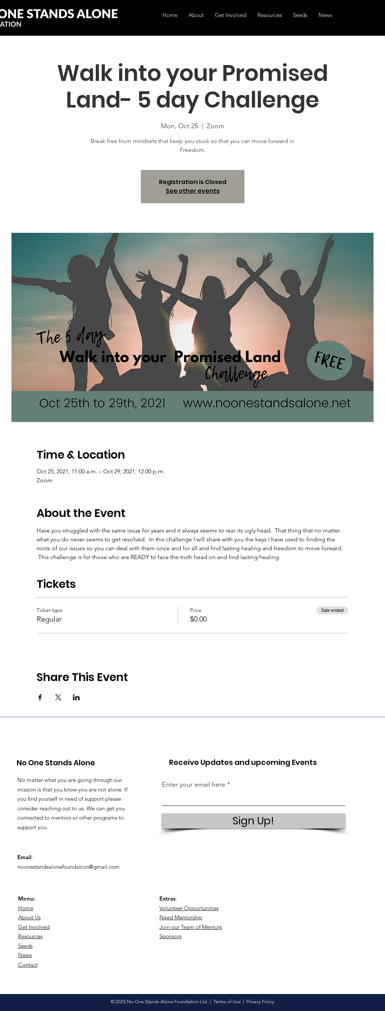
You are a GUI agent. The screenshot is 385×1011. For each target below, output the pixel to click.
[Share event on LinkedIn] (76, 697)
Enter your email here (193, 784)
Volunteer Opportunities (189, 908)
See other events (193, 191)
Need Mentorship (180, 917)
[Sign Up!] (253, 821)
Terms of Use (227, 1001)
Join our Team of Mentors (190, 926)
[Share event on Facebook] (40, 697)
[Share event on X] (58, 697)
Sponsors (170, 936)
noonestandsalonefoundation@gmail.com (68, 866)
